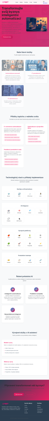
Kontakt (35, 2)
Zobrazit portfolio (30, 394)
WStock (38, 405)
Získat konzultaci (6, 40)
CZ (43, 1)
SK (45, 3)
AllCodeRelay (40, 409)
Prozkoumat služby (7, 37)
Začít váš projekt (18, 394)
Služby (21, 2)
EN (43, 3)
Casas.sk (39, 407)
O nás (31, 2)
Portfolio (26, 2)
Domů (17, 2)
